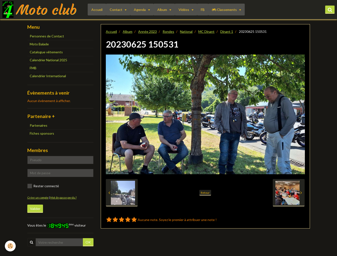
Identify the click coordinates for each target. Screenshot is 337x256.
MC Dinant (206, 31)
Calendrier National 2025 (48, 60)
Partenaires (38, 125)
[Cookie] (10, 246)
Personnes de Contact (47, 36)
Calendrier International (48, 76)
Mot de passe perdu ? (63, 197)
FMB (33, 68)
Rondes (168, 31)
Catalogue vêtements (46, 52)
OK (88, 242)
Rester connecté (43, 186)
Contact (116, 9)
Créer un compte (38, 197)
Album (162, 9)
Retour (205, 192)
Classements (224, 9)
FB (203, 9)
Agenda (140, 9)
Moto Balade (39, 44)
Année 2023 (147, 31)
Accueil (96, 9)
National (186, 31)
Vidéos (184, 9)
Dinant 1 (226, 31)
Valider (35, 209)
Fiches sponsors (42, 133)
